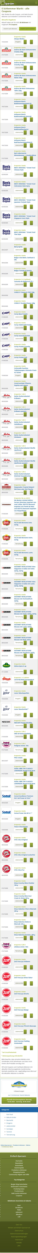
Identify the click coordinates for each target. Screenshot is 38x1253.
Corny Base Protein (21, 314)
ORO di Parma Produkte (22, 734)
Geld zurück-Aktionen (19, 1193)
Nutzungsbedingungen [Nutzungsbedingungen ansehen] (19, 1237)
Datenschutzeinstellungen (19, 1234)
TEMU (19, 1210)
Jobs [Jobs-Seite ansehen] (19, 1246)
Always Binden (19, 39)
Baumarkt (9, 1120)
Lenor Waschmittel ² (21, 709)
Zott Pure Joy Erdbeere (22, 961)
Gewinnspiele (19, 1168)
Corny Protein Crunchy (22, 346)
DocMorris (19, 1207)
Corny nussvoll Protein (22, 336)
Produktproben (19, 1189)
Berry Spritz (18, 247)
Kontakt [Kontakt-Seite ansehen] (19, 1243)
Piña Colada (18, 758)
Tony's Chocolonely (21, 827)
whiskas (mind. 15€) (21, 947)
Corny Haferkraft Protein (23, 325)
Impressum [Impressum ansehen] (19, 1240)
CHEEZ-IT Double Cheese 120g (24, 303)
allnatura (19, 1214)
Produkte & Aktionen (19, 1145)
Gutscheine (19, 1165)
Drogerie (17, 42)
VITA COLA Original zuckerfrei (24, 855)
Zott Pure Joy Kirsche (21, 994)
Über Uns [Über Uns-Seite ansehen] (19, 1225)
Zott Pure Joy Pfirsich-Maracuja (25, 1026)
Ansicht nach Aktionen (10, 29)
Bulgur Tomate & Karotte (23, 270)
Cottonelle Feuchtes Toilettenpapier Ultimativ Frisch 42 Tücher (25, 370)
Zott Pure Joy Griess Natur (23, 978)
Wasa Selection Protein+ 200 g (24, 935)
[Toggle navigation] (36, 2)
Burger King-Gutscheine (19, 1184)
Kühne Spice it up (20, 666)
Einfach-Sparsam (19, 1156)
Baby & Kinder (11, 1117)
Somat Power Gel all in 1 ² (23, 813)
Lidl (19, 1217)
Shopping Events (19, 1172)
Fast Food (9, 1114)
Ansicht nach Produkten (27, 29)
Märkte (28, 1145)
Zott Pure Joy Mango (21, 1010)
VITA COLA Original (21, 840)
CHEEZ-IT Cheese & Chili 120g (24, 292)
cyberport (19, 1212)
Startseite (19, 1161)
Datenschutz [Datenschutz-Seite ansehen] (19, 1231)
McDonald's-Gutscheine (19, 1186)
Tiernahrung (19, 529)
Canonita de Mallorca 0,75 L (23, 281)
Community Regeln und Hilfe (19, 1174)
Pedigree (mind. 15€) (21, 746)
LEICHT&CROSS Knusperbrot (24, 680)
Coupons (19, 1196)
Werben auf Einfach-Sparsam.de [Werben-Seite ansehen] (19, 1228)
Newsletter (19, 1163)
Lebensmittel (19, 55)
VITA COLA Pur (19, 870)
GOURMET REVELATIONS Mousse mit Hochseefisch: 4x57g (23, 599)
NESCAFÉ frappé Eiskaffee (23, 723)
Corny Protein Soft (20, 357)
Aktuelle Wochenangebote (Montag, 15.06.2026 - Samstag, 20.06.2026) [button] (19, 1101)
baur (19, 1205)
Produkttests (19, 1191)
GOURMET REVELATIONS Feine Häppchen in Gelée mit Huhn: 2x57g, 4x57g (24, 569)
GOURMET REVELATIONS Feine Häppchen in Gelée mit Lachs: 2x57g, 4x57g (24, 584)
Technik (9, 1132)
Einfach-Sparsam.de (6, 1145)
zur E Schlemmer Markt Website (19, 1095)
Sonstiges (9, 1129)
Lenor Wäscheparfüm (21, 693)
